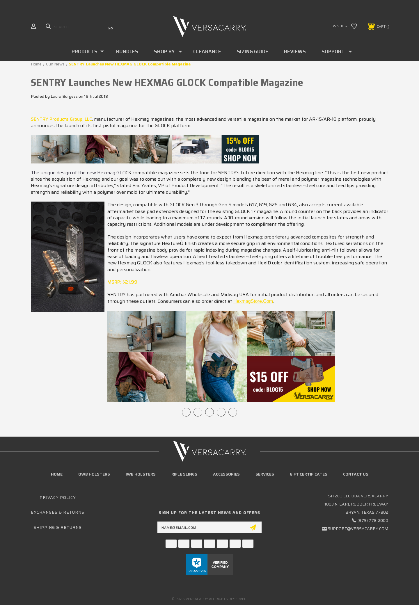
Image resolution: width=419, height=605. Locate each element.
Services (264, 474)
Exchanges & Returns (57, 512)
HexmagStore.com (253, 301)
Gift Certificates (308, 474)
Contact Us (355, 474)
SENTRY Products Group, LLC (61, 119)
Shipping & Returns (57, 527)
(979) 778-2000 (373, 520)
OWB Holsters (94, 474)
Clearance (207, 51)
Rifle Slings (184, 474)
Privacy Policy (58, 497)
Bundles (127, 51)
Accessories (226, 474)
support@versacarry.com (358, 528)
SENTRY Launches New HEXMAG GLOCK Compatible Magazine (167, 82)
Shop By (168, 51)
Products (88, 51)
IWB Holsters (141, 474)
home (57, 474)
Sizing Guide (252, 51)
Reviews (295, 51)
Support (337, 51)
